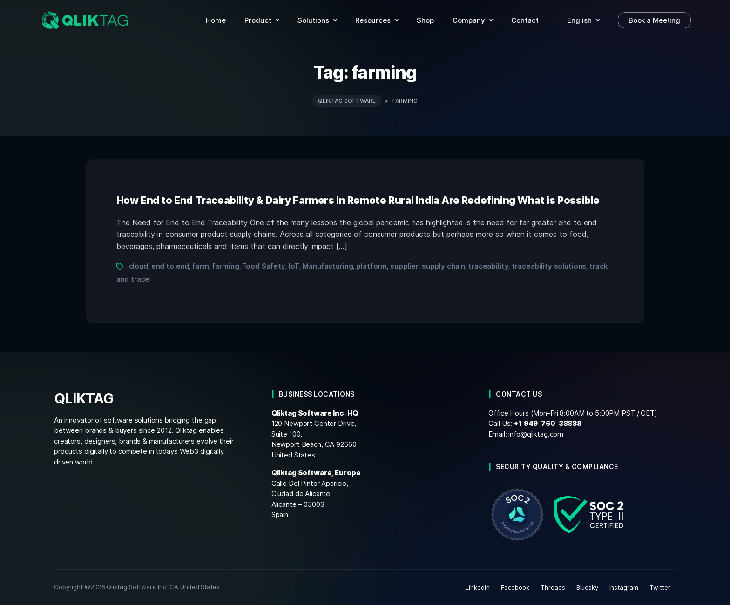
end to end (170, 266)
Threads (553, 587)
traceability (488, 266)
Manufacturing (328, 266)
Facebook (515, 587)
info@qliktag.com (535, 433)
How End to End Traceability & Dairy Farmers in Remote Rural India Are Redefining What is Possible (358, 200)
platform (371, 266)
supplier (404, 266)
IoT (294, 266)
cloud (138, 266)
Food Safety (263, 266)
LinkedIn (478, 587)
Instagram (624, 587)
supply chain (443, 266)
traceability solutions (549, 266)
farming (225, 266)
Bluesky (587, 587)
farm (200, 266)
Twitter (659, 587)
